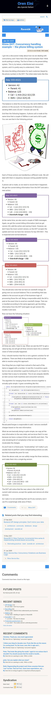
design (35, 526)
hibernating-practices (14, 544)
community (20, 526)
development (9, 529)
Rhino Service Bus (13, 558)
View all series (7, 625)
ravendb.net (18, 529)
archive (20, 20)
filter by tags (9, 20)
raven (24, 544)
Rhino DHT (31, 507)
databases (28, 526)
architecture (11, 526)
